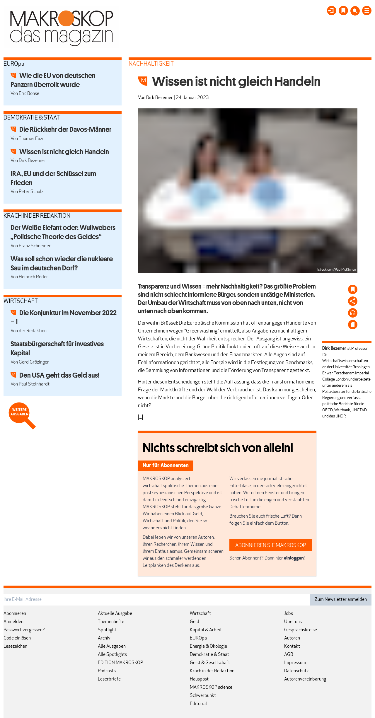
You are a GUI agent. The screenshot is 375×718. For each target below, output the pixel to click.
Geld (194, 622)
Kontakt (292, 646)
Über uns (293, 622)
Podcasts (107, 671)
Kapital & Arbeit (206, 630)
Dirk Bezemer (159, 97)
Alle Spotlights (112, 654)
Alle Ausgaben (112, 646)
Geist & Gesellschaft (210, 663)
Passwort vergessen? (24, 630)
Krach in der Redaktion (212, 671)
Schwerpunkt (203, 695)
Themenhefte (111, 622)
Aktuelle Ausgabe (115, 613)
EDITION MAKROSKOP (120, 663)
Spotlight (107, 630)
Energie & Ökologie (208, 646)
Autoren (292, 638)
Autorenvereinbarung (305, 679)
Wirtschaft (200, 613)
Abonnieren (15, 613)
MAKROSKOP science (211, 687)
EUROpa (198, 638)
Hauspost (199, 679)
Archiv (104, 638)
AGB (288, 654)
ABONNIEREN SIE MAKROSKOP (270, 545)
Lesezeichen (15, 646)
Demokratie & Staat (209, 654)
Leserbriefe (109, 679)
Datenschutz (296, 671)
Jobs (288, 613)
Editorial (198, 704)
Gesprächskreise (300, 630)
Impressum (295, 663)
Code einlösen (17, 638)
